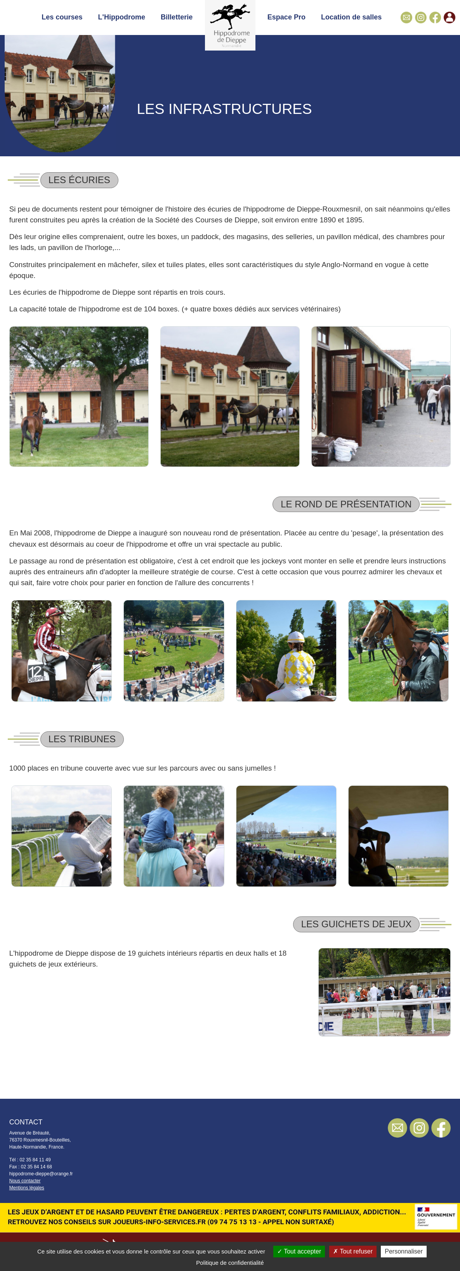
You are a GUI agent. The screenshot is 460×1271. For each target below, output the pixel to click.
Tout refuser (353, 1251)
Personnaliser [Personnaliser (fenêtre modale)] (404, 1251)
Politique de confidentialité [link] (230, 1262)
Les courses (62, 17)
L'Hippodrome (121, 17)
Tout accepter (299, 1251)
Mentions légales (26, 1188)
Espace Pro (286, 17)
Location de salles (351, 17)
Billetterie (177, 17)
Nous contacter (25, 1181)
